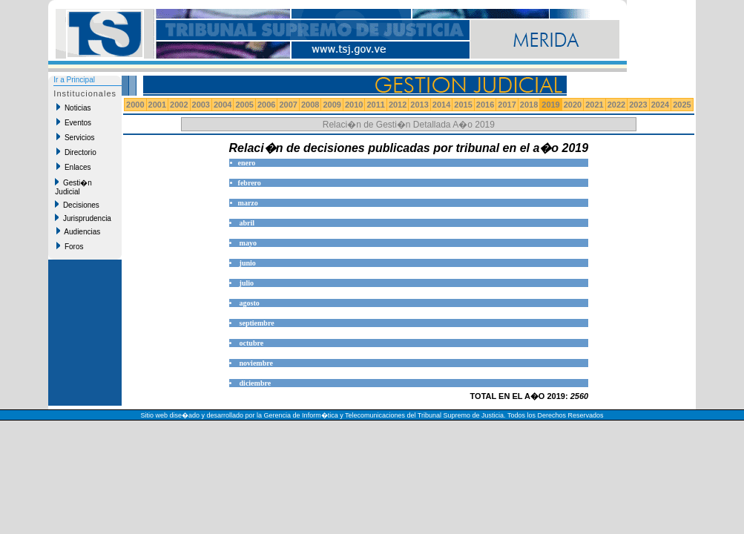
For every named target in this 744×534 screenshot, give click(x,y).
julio (247, 283)
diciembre (255, 383)
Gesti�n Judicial (73, 187)
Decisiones (77, 204)
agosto (250, 303)
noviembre (256, 363)
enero (247, 163)
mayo (248, 243)
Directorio (76, 152)
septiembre (257, 323)
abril (247, 223)
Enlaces (73, 166)
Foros (69, 246)
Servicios (75, 137)
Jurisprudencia (83, 218)
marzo (248, 203)
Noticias (73, 107)
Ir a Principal (74, 80)
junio (248, 263)
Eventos (73, 122)
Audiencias (78, 231)
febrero (249, 183)
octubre (252, 343)
